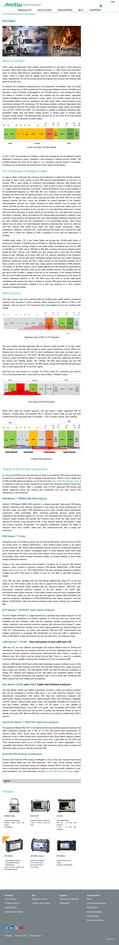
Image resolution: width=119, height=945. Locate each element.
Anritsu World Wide (95, 920)
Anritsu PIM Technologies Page (65, 481)
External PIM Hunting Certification (22, 754)
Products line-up (12, 903)
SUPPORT (95, 10)
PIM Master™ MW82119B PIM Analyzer (24, 498)
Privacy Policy (36, 936)
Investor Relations (94, 912)
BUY (80, 10)
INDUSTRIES (65, 10)
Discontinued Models (14, 912)
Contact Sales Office (41, 903)
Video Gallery (11, 907)
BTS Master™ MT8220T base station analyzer (28, 610)
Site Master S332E (12, 684)
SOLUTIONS (44, 10)
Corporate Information (96, 903)
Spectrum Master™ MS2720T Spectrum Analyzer (30, 722)
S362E (33, 684)
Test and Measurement (12, 14)
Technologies (30, 14)
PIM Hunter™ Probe (13, 536)
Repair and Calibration (69, 899)
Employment (92, 907)
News (89, 899)
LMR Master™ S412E (14, 642)
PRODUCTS (24, 10)
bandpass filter (21, 570)
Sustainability (92, 916)
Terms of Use (21, 936)
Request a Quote (39, 899)
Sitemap (8, 936)
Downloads (64, 903)
